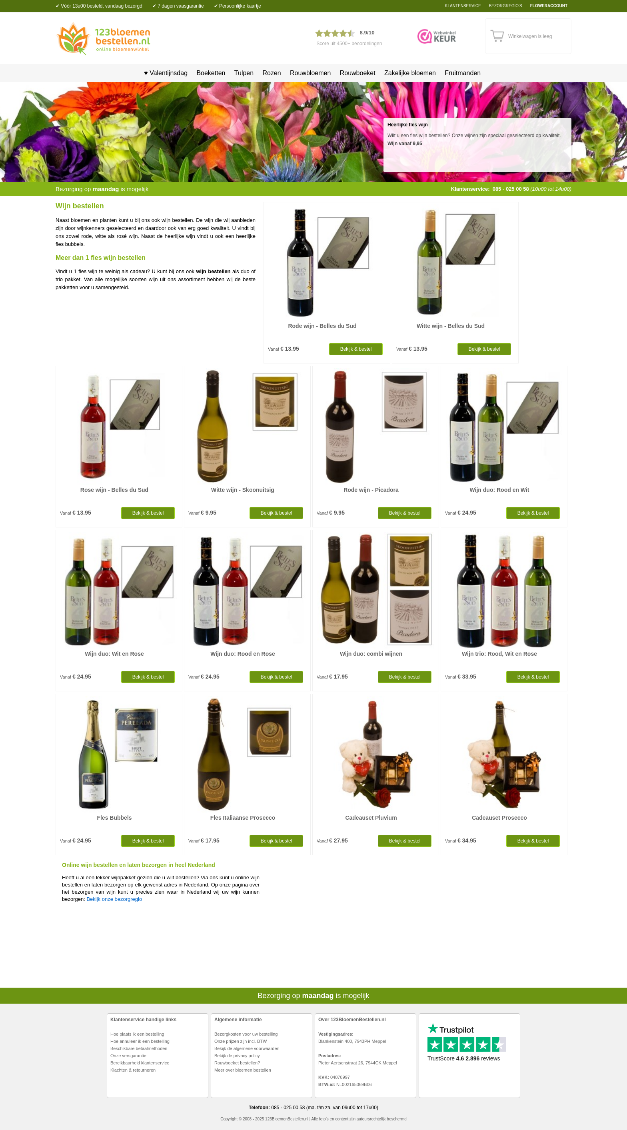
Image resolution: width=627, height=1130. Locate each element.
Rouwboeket (357, 73)
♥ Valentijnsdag (163, 73)
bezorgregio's (505, 6)
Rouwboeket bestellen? (237, 1062)
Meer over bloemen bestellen (242, 1070)
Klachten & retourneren (133, 1070)
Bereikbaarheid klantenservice (139, 1062)
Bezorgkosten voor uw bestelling (246, 1034)
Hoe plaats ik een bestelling (137, 1034)
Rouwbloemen (310, 73)
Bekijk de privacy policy (237, 1055)
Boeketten (210, 73)
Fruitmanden (463, 73)
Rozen (271, 73)
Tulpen (244, 73)
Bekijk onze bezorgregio (114, 899)
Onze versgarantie (128, 1055)
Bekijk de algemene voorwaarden (247, 1048)
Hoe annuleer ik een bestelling (140, 1041)
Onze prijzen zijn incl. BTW (240, 1041)
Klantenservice (463, 6)
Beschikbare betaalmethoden (138, 1048)
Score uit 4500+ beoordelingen (349, 43)
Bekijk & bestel (356, 349)
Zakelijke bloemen (410, 73)
